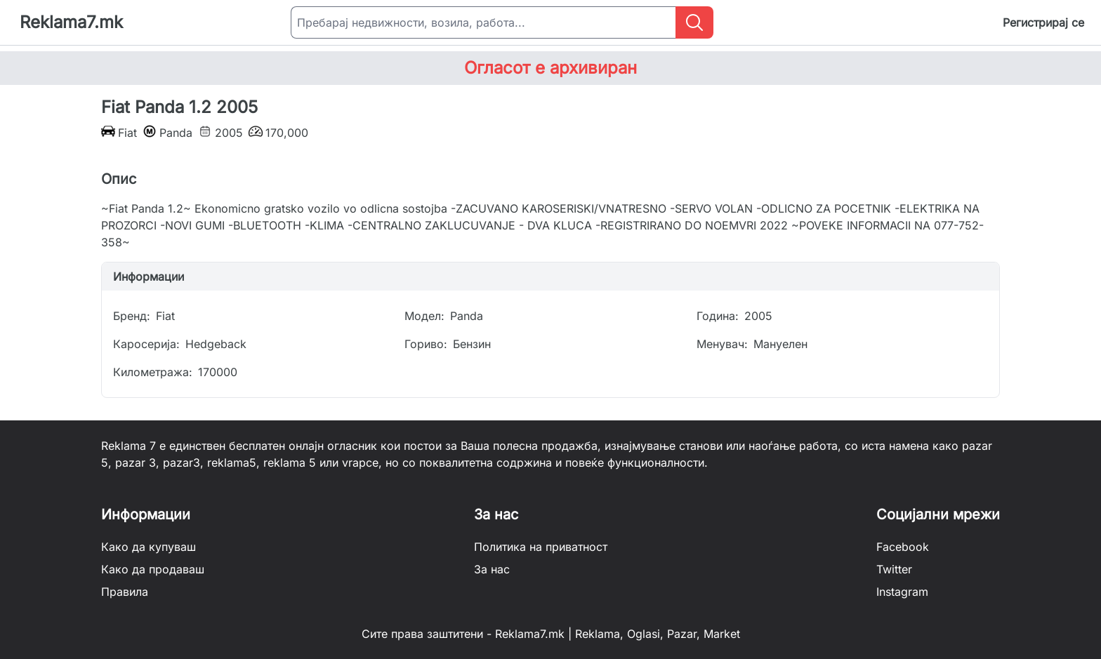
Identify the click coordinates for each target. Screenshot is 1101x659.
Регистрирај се (1043, 22)
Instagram (902, 592)
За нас (492, 569)
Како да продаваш (152, 569)
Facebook (902, 547)
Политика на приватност (540, 547)
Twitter (894, 569)
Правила (124, 592)
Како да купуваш (148, 547)
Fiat (165, 316)
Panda (466, 316)
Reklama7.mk (71, 22)
